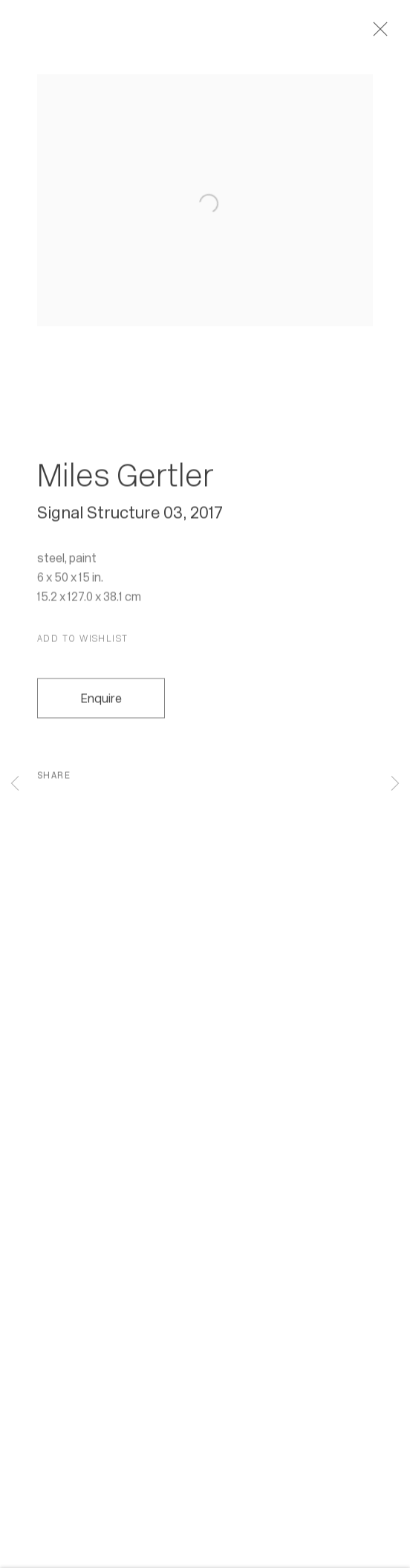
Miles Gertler (125, 481)
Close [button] (385, 33)
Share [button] (54, 781)
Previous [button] (15, 784)
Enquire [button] (101, 704)
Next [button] (395, 784)
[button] (82, 644)
